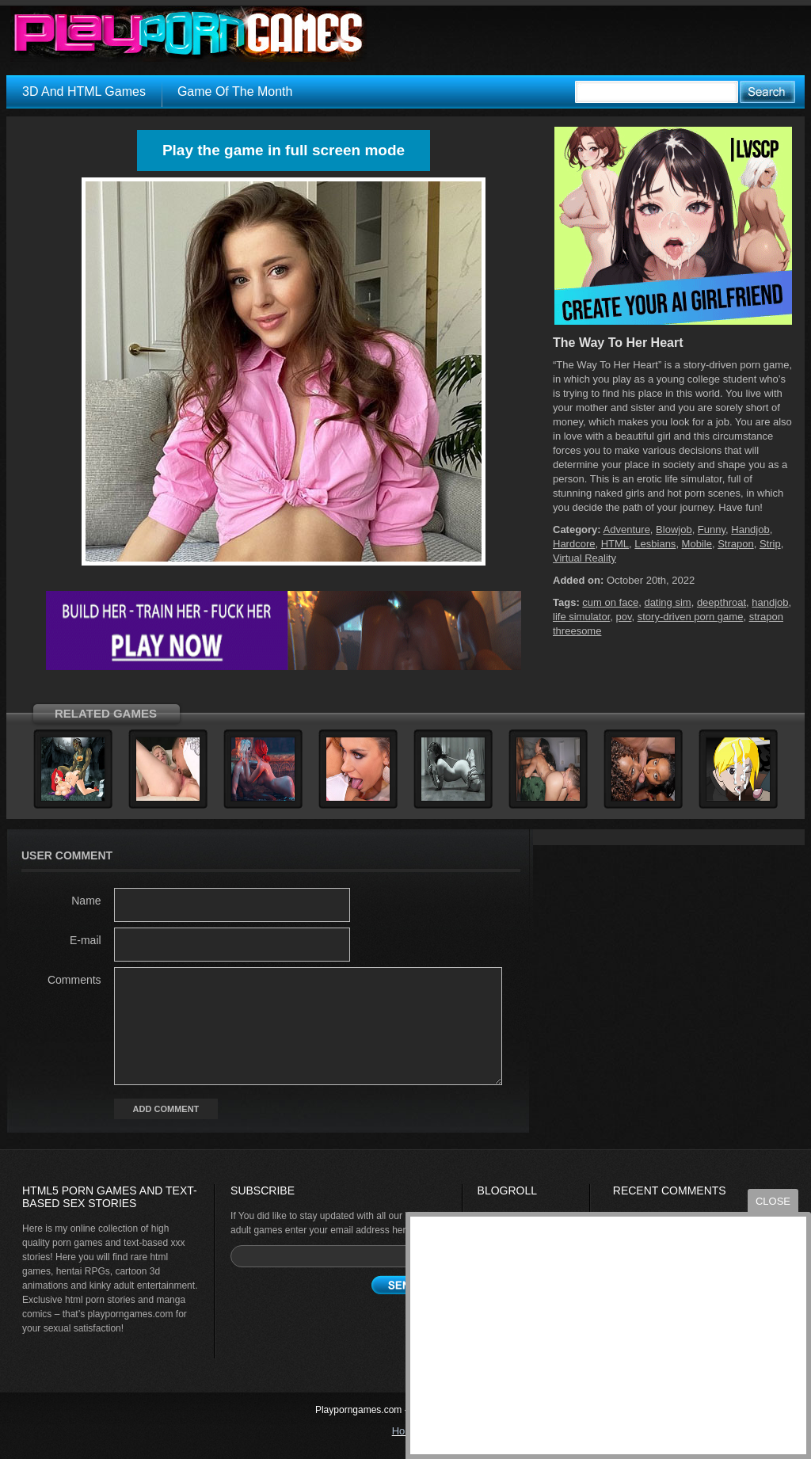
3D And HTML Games (84, 91)
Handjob (750, 529)
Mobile (697, 544)
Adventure (626, 529)
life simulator (581, 617)
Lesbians (655, 544)
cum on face (610, 602)
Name (86, 900)
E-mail (85, 940)
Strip (770, 544)
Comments (74, 979)
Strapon (736, 544)
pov (623, 617)
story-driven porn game (691, 617)
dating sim (667, 602)
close (773, 1201)
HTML (615, 544)
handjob (770, 602)
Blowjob (674, 529)
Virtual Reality (584, 558)
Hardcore (574, 544)
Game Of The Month (235, 91)
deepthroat (721, 602)
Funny (711, 529)
